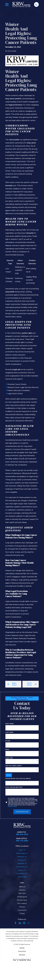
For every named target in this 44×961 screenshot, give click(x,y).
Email (7, 749)
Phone (7, 741)
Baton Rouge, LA (22, 853)
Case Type (9, 758)
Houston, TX (22, 860)
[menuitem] (22, 948)
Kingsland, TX (22, 863)
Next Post (32, 684)
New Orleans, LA (22, 867)
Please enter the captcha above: (18, 778)
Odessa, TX (22, 870)
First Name (9, 724)
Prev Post (12, 684)
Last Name (9, 732)
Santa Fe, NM (22, 877)
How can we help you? (13, 787)
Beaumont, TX (22, 857)
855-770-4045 (22, 841)
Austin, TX (22, 850)
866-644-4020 (22, 834)
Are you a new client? (13, 766)
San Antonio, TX (22, 873)
